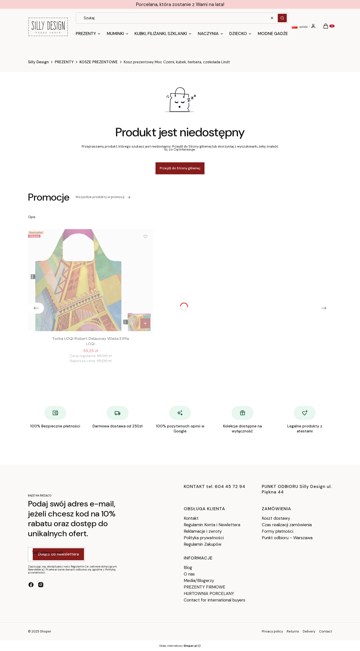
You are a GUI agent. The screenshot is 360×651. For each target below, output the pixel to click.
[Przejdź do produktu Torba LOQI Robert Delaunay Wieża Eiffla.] (90, 280)
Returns (293, 631)
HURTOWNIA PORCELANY (209, 593)
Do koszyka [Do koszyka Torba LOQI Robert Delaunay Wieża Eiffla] (145, 323)
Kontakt (191, 518)
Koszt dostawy (276, 518)
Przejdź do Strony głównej (180, 168)
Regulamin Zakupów (203, 544)
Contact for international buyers (214, 600)
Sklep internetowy (178, 645)
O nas (189, 574)
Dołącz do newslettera (58, 554)
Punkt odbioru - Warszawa (287, 537)
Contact (325, 631)
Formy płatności (277, 531)
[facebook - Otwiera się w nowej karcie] (31, 585)
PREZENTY (64, 62)
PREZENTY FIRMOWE (204, 587)
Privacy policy (272, 631)
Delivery (309, 631)
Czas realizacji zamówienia (287, 524)
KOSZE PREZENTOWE (99, 62)
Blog (188, 567)
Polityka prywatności (204, 537)
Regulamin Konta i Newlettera (212, 524)
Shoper (45, 631)
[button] (282, 18)
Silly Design (38, 62)
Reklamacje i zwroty (203, 531)
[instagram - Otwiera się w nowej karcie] (41, 585)
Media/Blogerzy (199, 580)
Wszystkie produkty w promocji (103, 197)
